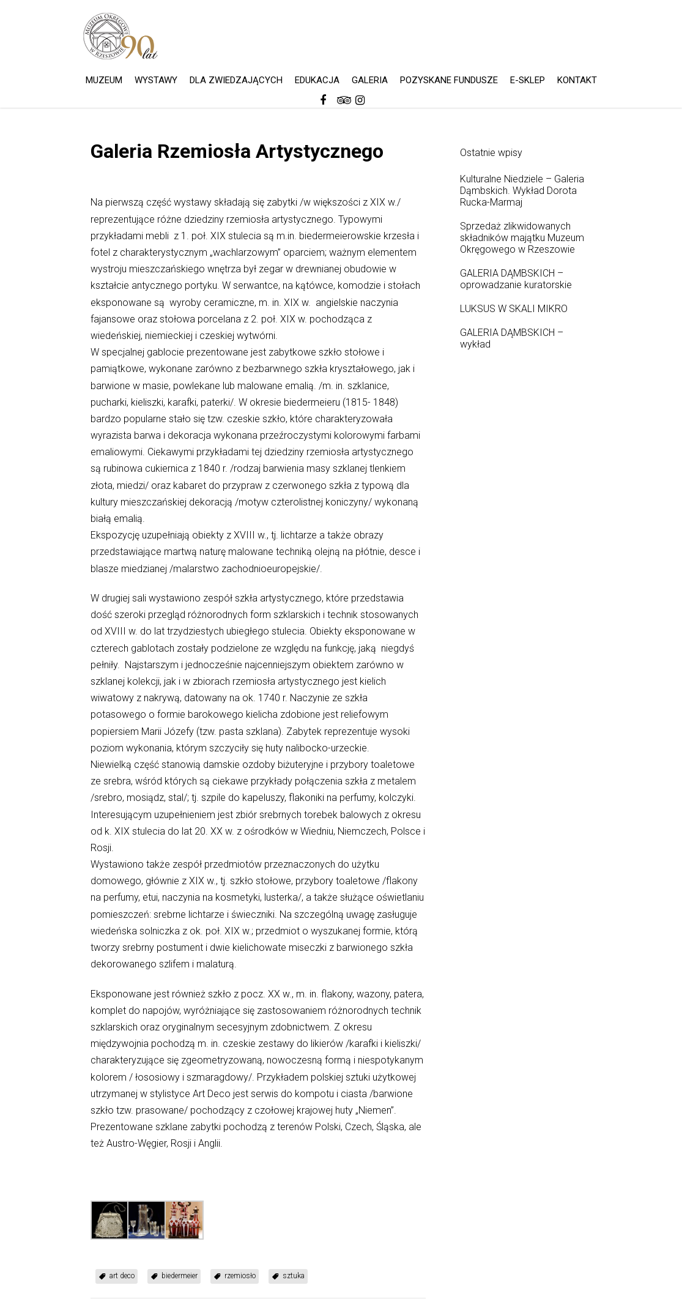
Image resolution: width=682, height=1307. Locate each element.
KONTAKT (577, 80)
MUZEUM (104, 80)
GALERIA (370, 80)
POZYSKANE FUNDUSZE (449, 80)
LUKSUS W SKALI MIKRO (514, 309)
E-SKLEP (527, 80)
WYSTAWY (156, 80)
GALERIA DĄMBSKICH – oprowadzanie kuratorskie (516, 279)
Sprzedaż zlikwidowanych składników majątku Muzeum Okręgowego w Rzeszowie (522, 237)
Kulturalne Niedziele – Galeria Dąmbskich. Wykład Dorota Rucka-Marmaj (522, 190)
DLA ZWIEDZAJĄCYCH (236, 80)
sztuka (294, 1276)
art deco (122, 1276)
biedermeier (179, 1276)
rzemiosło (240, 1276)
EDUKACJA (317, 80)
